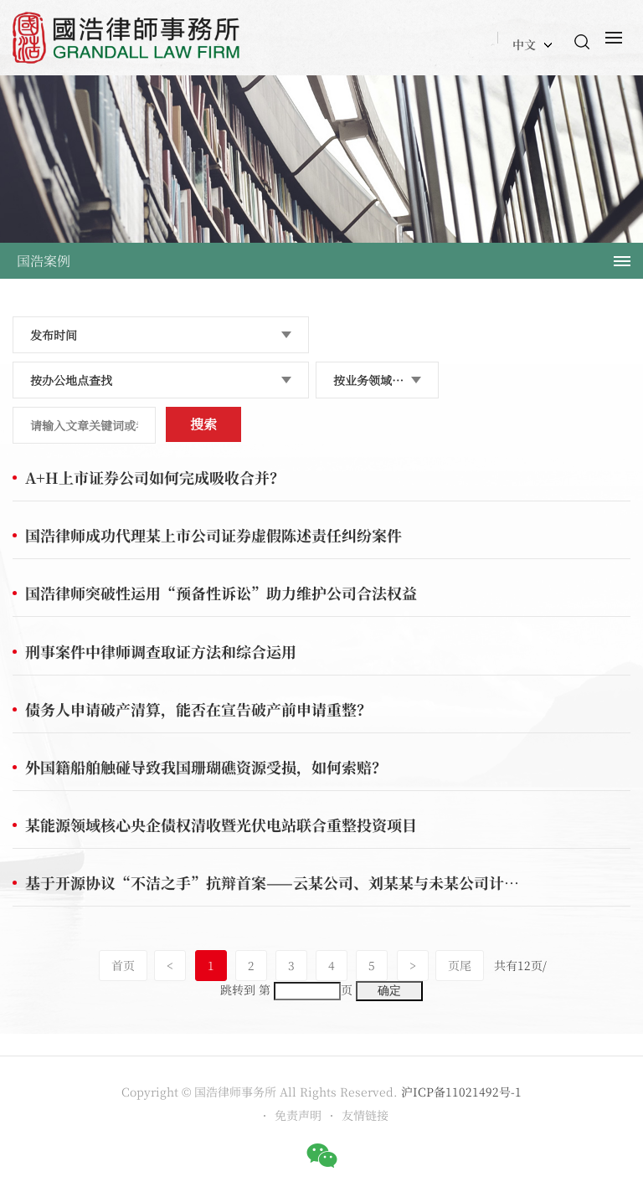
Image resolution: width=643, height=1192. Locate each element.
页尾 (459, 965)
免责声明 (298, 1115)
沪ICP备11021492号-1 (461, 1091)
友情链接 (365, 1115)
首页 (123, 965)
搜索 (203, 424)
